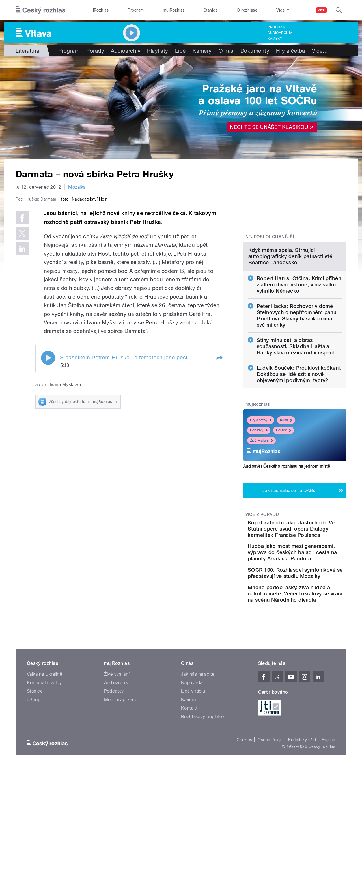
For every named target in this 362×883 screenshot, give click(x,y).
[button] (219, 478)
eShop (33, 784)
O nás (226, 51)
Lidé (180, 51)
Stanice (211, 10)
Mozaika (76, 187)
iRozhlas (101, 10)
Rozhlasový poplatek (203, 801)
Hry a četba (290, 51)
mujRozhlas (174, 10)
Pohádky (259, 488)
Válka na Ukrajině (44, 759)
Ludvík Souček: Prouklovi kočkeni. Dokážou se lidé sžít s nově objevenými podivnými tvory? (299, 432)
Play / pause (48, 478)
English (328, 824)
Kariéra (188, 784)
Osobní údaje (270, 824)
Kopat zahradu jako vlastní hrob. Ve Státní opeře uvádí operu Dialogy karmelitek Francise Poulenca (312, 590)
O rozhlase (247, 10)
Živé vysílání (261, 499)
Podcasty (114, 776)
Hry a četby (261, 478)
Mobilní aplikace (121, 784)
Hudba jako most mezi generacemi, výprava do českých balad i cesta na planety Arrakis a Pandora (311, 620)
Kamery (275, 39)
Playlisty (157, 51)
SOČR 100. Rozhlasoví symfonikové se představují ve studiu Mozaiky (312, 647)
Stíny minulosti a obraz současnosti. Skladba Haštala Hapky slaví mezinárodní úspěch (296, 404)
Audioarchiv (280, 33)
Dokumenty (254, 51)
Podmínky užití (302, 824)
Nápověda (191, 767)
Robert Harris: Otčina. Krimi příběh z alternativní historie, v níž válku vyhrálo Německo (299, 342)
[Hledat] (338, 10)
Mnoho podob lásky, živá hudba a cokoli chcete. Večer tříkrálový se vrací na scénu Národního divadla (312, 675)
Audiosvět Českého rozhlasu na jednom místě (286, 524)
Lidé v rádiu (193, 776)
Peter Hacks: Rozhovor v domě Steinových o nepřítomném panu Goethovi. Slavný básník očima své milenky (297, 373)
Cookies (244, 824)
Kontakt (189, 793)
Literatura (28, 51)
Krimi (286, 478)
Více (320, 51)
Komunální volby (44, 767)
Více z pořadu (262, 572)
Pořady (95, 51)
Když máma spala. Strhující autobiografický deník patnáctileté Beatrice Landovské (290, 314)
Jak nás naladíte (198, 759)
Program (136, 10)
